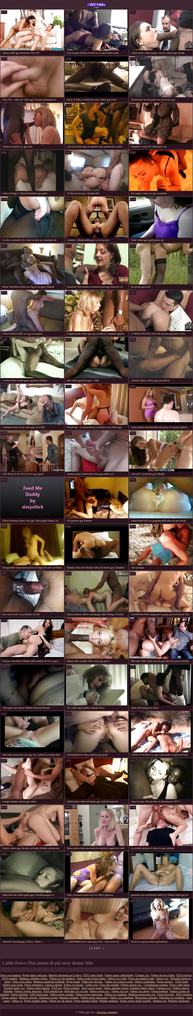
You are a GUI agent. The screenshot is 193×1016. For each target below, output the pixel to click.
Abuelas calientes (69, 997)
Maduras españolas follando (49, 981)
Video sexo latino (22, 981)
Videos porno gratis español (135, 1000)
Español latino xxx (14, 988)
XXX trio (56, 988)
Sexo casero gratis (92, 988)
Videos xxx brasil (74, 984)
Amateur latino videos (142, 988)
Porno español (71, 988)
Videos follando (19, 994)
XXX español (10, 978)
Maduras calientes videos (33, 978)
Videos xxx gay (119, 991)
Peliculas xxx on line (76, 991)
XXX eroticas (184, 975)
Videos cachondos (145, 981)
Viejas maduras (159, 991)
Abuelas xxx (160, 1000)
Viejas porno (73, 981)
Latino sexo (91, 984)
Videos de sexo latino (163, 975)
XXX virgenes (184, 994)
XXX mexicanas (39, 994)
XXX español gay (53, 991)
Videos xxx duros (140, 991)
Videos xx (17, 1000)
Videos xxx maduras (115, 994)
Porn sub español (109, 984)
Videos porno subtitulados (119, 975)
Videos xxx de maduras (62, 978)
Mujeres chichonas (178, 1000)
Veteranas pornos (48, 997)
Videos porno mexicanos (94, 997)
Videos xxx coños (117, 978)
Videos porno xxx (99, 991)
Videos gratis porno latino (91, 978)
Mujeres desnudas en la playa (65, 975)
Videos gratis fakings (38, 988)
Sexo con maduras (11, 975)
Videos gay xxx (96, 5)
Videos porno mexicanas (89, 994)
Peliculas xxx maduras (172, 997)
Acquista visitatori (107, 1012)
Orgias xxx (162, 978)
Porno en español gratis (141, 978)
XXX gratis (181, 981)
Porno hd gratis (165, 994)
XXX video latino (93, 975)
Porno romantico (33, 984)
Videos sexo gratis (12, 984)
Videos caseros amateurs (28, 991)
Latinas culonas (53, 984)
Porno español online (86, 1000)
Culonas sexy (163, 988)
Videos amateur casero (116, 988)
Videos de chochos (92, 981)
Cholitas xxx (142, 975)
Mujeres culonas (28, 997)
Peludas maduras (108, 1000)
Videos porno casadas (62, 994)
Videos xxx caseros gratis (119, 981)
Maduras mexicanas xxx (142, 994)
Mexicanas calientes (146, 997)
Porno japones (165, 981)
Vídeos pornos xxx (131, 984)
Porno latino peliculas (35, 975)
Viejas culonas (9, 997)
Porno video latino (179, 984)
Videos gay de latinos (61, 1000)
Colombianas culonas (156, 984)
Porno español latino (35, 1000)
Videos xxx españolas (121, 997)
